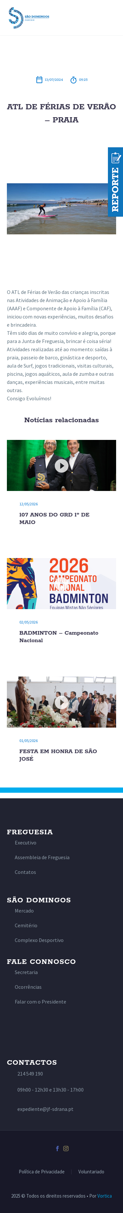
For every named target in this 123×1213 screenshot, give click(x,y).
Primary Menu (110, 18)
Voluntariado (91, 1171)
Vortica (104, 1196)
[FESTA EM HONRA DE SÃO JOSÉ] (61, 702)
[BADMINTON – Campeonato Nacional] (61, 583)
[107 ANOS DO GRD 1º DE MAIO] (61, 465)
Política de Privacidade (42, 1171)
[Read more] (21, 843)
